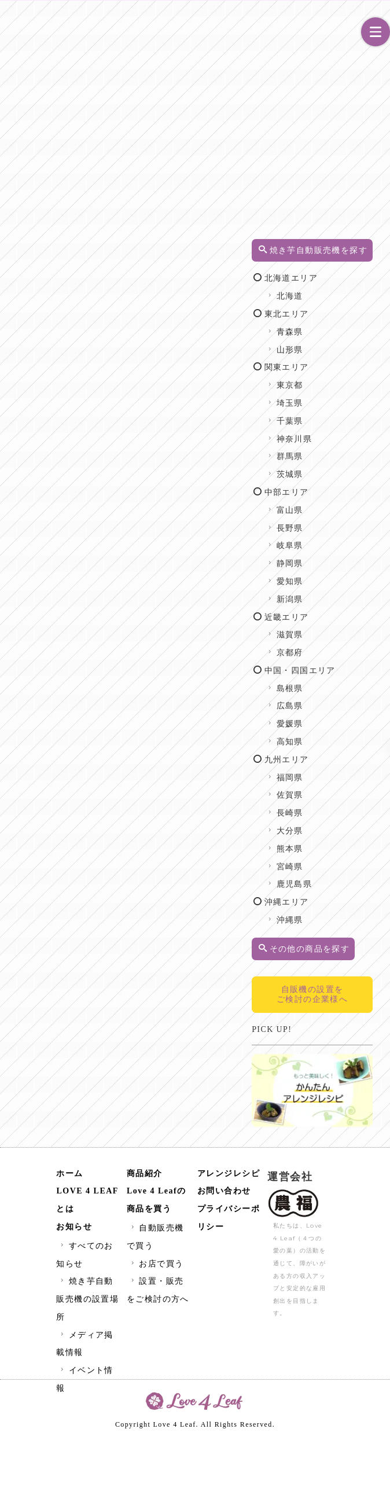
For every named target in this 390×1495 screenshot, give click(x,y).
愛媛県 (343, 784)
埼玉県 (343, 445)
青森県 (343, 374)
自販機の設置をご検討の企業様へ (341, 1075)
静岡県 (343, 605)
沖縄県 (343, 980)
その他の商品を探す (342, 1014)
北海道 (343, 338)
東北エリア (339, 356)
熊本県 (343, 908)
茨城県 (343, 516)
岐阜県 (343, 587)
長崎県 (343, 873)
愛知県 (343, 623)
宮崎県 (343, 926)
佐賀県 (343, 855)
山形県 (343, 391)
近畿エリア (339, 659)
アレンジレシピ (228, 1230)
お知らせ (74, 1283)
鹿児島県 (347, 944)
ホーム (69, 1230)
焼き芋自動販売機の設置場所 (87, 1356)
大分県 (343, 891)
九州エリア (339, 819)
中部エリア (339, 534)
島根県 (343, 748)
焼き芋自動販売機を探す (342, 262)
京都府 (343, 694)
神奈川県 (347, 480)
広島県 (343, 766)
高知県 (343, 802)
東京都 (343, 427)
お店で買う (155, 1320)
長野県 (343, 569)
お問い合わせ (224, 1247)
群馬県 (343, 498)
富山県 (343, 552)
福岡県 (343, 837)
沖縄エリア (339, 962)
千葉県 (343, 463)
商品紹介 (145, 1230)
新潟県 (343, 641)
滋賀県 (343, 677)
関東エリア (339, 409)
